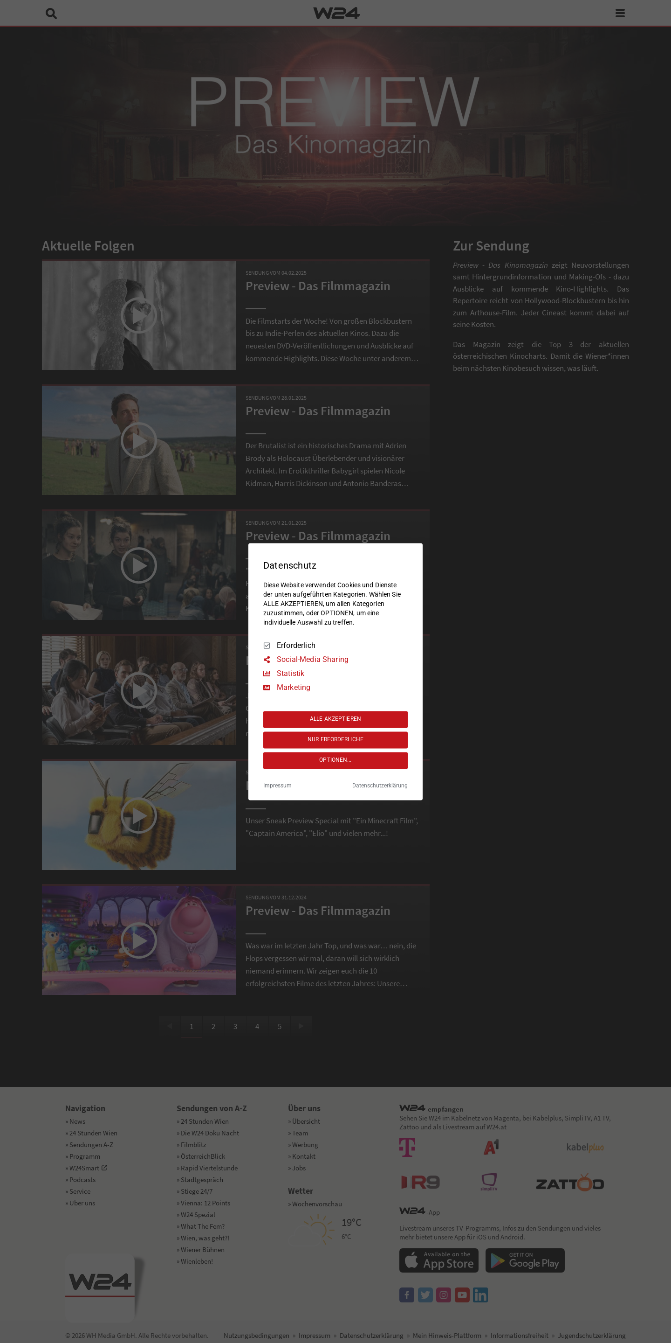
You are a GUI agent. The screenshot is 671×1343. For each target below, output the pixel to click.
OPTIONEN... (335, 760)
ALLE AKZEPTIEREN (335, 719)
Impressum (277, 785)
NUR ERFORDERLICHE (335, 740)
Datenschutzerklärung (380, 785)
